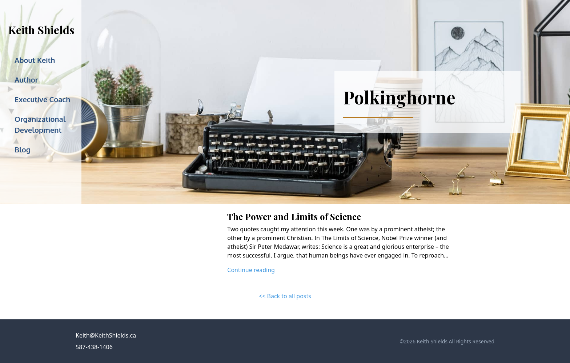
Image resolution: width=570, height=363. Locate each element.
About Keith (35, 60)
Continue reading (251, 270)
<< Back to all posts (285, 296)
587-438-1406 (94, 347)
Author (26, 79)
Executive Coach (42, 99)
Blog (23, 149)
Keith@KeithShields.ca (106, 335)
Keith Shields (41, 30)
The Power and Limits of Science (294, 216)
